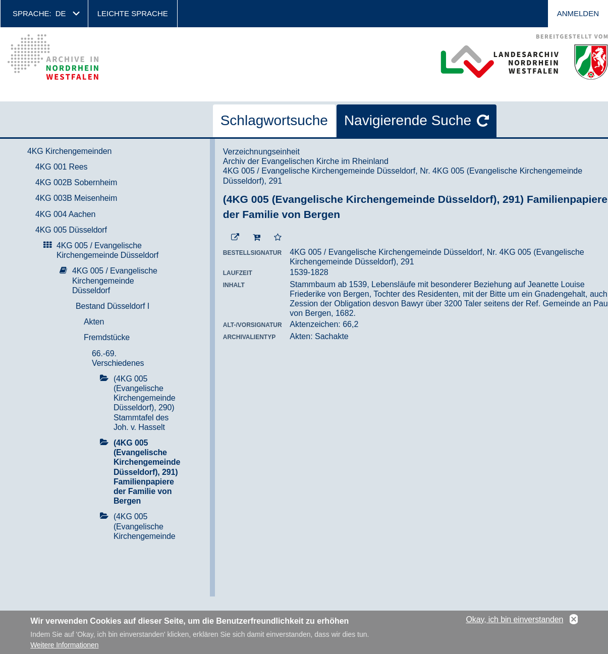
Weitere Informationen (64, 648)
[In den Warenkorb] (256, 237)
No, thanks (574, 623)
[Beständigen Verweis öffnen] (235, 237)
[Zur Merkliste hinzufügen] (277, 237)
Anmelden (578, 13)
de (61, 13)
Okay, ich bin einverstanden (514, 623)
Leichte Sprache (132, 13)
